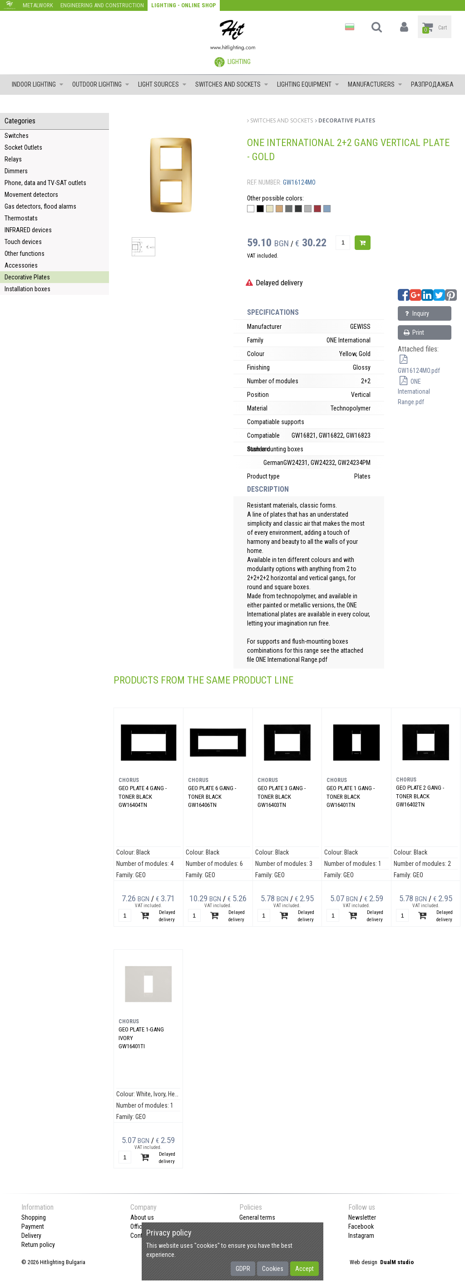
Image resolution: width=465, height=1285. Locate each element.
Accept (304, 1268)
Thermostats (21, 218)
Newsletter (362, 1217)
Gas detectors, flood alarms (40, 206)
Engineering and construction (102, 5)
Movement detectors (31, 194)
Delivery (31, 1235)
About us (142, 1217)
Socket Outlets (23, 147)
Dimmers (16, 171)
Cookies (272, 1268)
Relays (13, 159)
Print (413, 332)
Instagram (361, 1235)
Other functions (25, 253)
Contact (140, 1235)
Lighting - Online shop (183, 5)
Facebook (361, 1226)
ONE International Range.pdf (414, 392)
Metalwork (38, 5)
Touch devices (23, 241)
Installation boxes (27, 289)
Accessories (21, 265)
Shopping (33, 1217)
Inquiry (416, 313)
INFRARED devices (28, 230)
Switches (17, 135)
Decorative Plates (27, 277)
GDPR (243, 1268)
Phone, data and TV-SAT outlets (45, 182)
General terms (257, 1217)
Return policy (38, 1244)
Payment (32, 1226)
